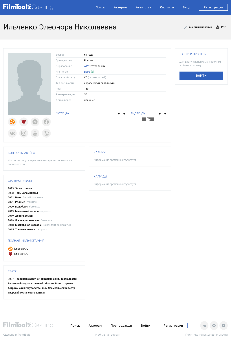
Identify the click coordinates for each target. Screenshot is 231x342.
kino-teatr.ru (18, 253)
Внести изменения (198, 27)
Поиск (100, 7)
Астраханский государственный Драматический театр (41, 288)
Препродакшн (121, 325)
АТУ (86, 66)
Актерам (120, 7)
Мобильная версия (107, 334)
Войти (201, 75)
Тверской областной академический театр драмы (46, 278)
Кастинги (167, 7)
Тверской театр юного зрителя (26, 292)
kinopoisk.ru (18, 248)
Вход (186, 7)
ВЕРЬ (87, 71)
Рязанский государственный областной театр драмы (41, 283)
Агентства (143, 7)
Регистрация (213, 7)
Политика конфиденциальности (206, 334)
